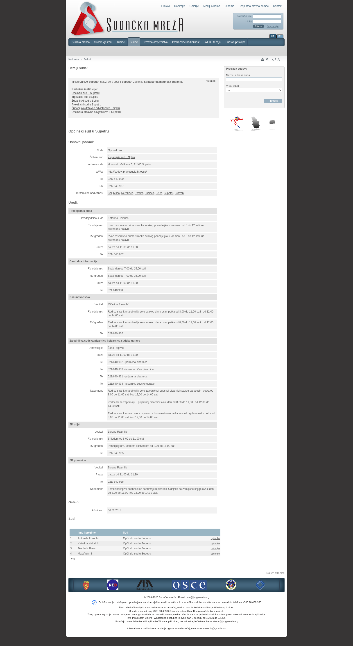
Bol (110, 193)
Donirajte (179, 6)
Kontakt (277, 6)
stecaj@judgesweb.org (225, 621)
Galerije (194, 6)
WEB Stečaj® (213, 42)
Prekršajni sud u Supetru (86, 104)
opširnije (215, 538)
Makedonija (272, 125)
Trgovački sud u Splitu (85, 96)
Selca (159, 193)
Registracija (272, 26)
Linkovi (165, 6)
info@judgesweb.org (198, 597)
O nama (229, 6)
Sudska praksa (81, 42)
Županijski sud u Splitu (85, 100)
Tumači (121, 42)
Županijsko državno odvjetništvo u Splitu (96, 108)
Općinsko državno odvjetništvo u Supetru (96, 112)
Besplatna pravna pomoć (254, 6)
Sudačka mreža (127, 18)
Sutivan (179, 193)
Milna (116, 193)
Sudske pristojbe (236, 42)
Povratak (210, 80)
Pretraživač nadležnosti (186, 42)
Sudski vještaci (103, 42)
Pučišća (149, 193)
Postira (139, 193)
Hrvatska (237, 123)
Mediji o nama (211, 6)
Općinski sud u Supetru (86, 93)
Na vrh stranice (275, 573)
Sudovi (134, 42)
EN (280, 36)
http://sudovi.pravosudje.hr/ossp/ (127, 171)
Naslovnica (73, 59)
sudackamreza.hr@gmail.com (209, 628)
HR (272, 36)
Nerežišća (127, 193)
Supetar (168, 193)
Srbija (255, 123)
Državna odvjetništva (155, 42)
